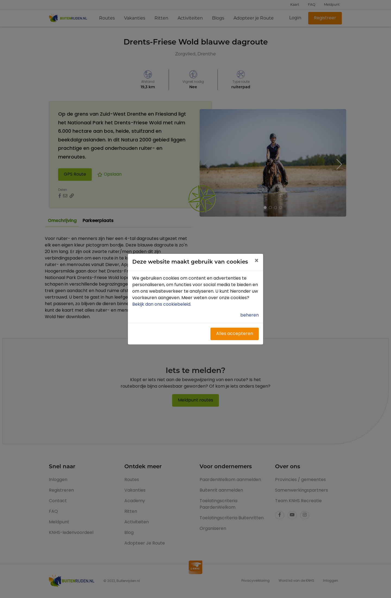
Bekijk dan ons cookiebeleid (162, 304)
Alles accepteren (234, 334)
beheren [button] (249, 315)
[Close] (256, 261)
